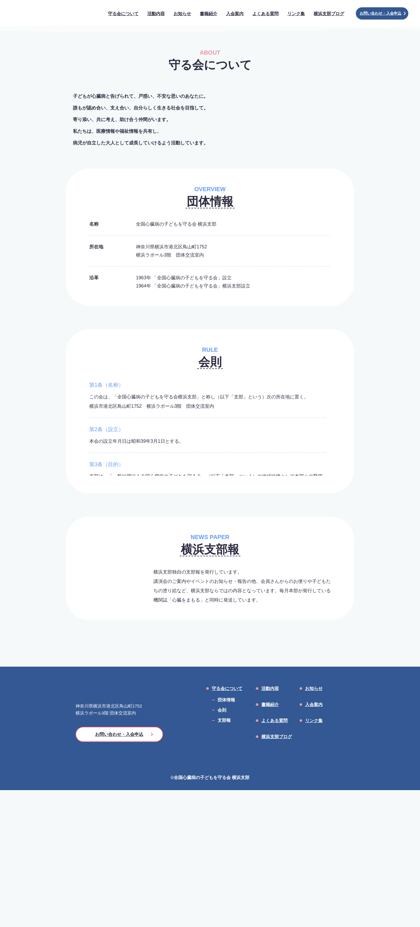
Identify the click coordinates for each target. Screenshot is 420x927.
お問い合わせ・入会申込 (383, 13)
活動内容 (270, 825)
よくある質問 (274, 857)
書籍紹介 (270, 841)
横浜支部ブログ (276, 873)
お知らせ (314, 825)
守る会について (227, 825)
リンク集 (314, 857)
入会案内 (314, 841)
